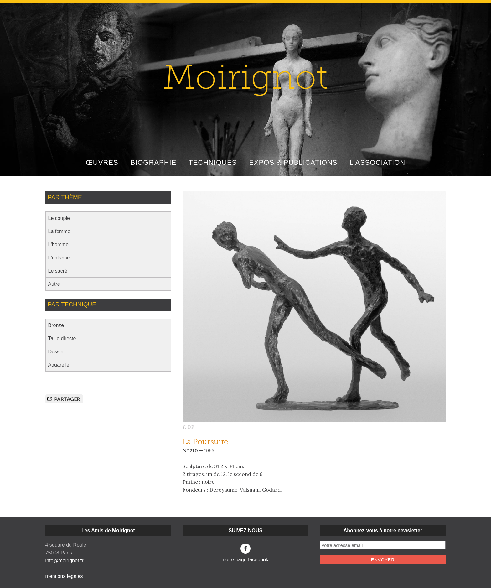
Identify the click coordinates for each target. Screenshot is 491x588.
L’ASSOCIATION (378, 162)
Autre (54, 284)
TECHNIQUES (213, 162)
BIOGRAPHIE (153, 162)
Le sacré (57, 270)
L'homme (58, 244)
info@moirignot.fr (64, 560)
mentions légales (64, 576)
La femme (59, 231)
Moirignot (245, 80)
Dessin (56, 351)
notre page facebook (245, 553)
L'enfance (59, 257)
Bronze (56, 325)
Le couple (59, 218)
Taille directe (62, 338)
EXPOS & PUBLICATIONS (293, 162)
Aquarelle (59, 364)
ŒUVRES (102, 162)
